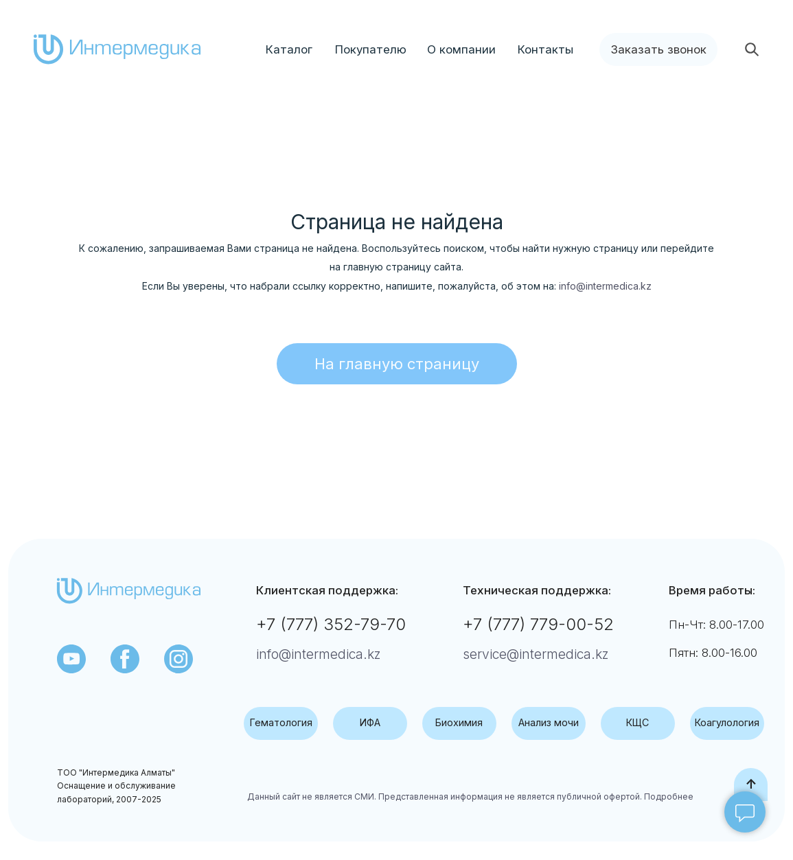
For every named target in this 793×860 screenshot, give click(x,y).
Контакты (545, 49)
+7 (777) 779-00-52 (538, 624)
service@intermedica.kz (536, 654)
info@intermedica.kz (605, 286)
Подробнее (667, 796)
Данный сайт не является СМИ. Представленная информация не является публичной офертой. (444, 796)
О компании (461, 49)
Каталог (289, 49)
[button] (658, 49)
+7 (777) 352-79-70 (331, 624)
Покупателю (370, 49)
